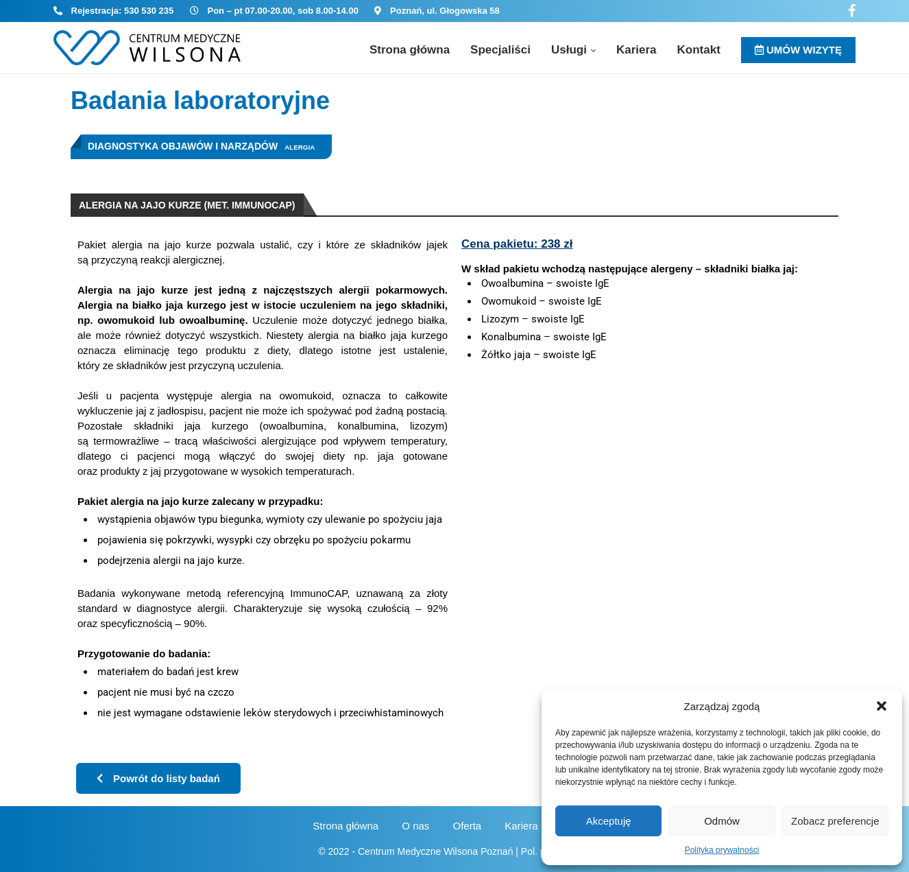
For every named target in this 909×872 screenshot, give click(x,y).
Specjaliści (500, 49)
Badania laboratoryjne (200, 100)
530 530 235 (148, 10)
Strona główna (409, 49)
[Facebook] (852, 11)
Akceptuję (608, 821)
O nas (415, 826)
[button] (881, 706)
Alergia (299, 147)
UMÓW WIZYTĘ (798, 50)
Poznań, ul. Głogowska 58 (445, 10)
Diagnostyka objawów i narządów (183, 146)
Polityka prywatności (722, 850)
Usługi (569, 49)
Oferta (467, 826)
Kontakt (698, 49)
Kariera (636, 49)
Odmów (722, 821)
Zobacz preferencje (835, 821)
